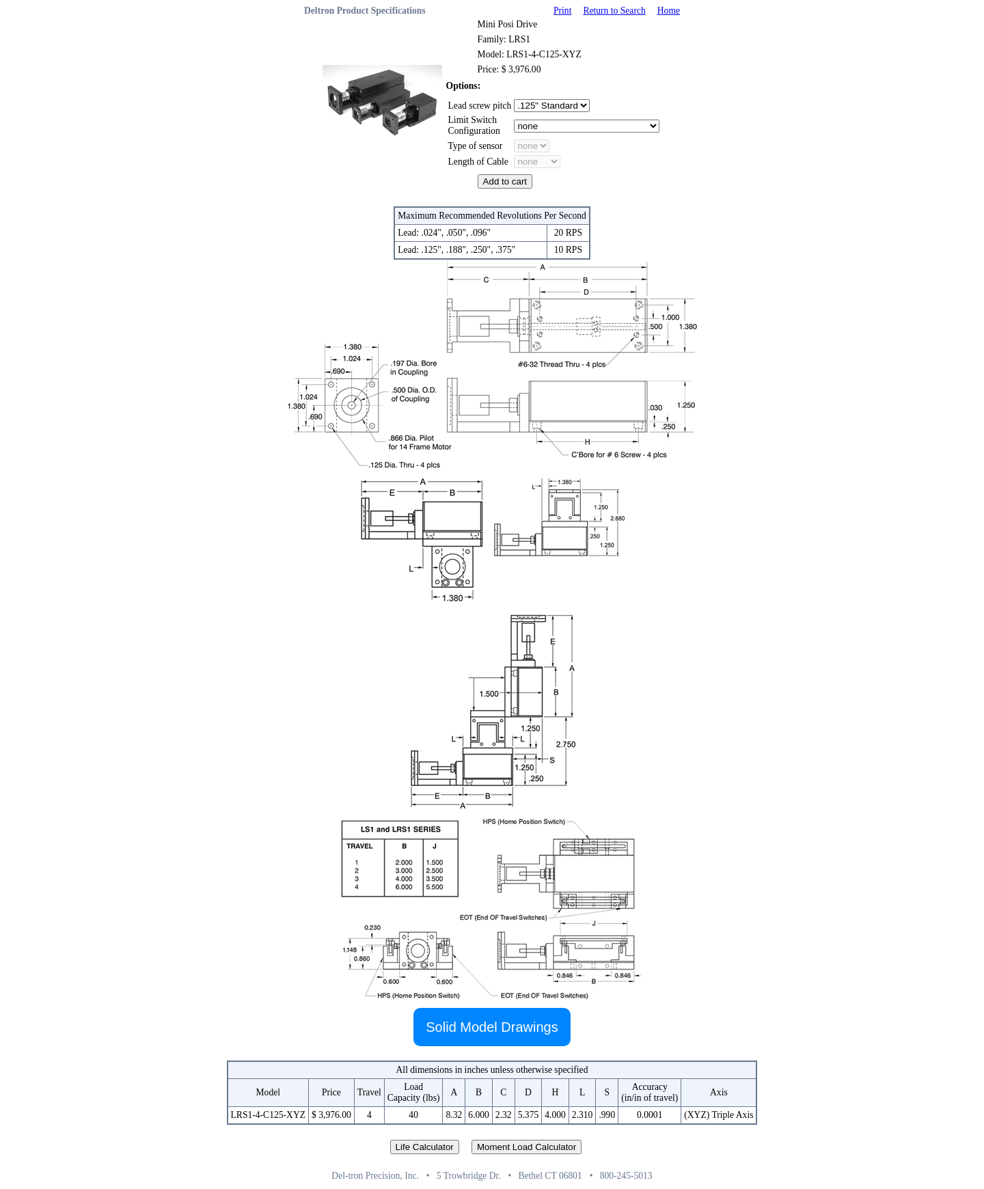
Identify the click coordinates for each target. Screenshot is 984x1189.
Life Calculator (425, 1147)
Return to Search (614, 10)
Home (668, 10)
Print (562, 10)
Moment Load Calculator (526, 1147)
